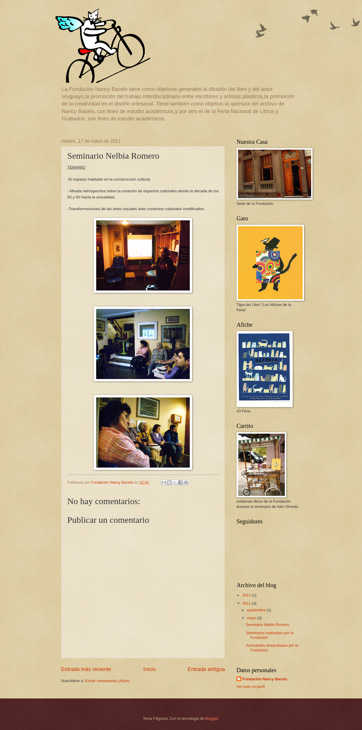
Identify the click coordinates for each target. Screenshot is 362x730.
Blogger (211, 718)
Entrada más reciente (86, 669)
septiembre (256, 610)
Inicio (149, 669)
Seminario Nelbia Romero (267, 624)
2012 (247, 595)
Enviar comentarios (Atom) (107, 681)
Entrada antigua (206, 669)
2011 (247, 603)
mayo (252, 618)
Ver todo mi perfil (251, 686)
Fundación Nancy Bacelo (264, 679)
